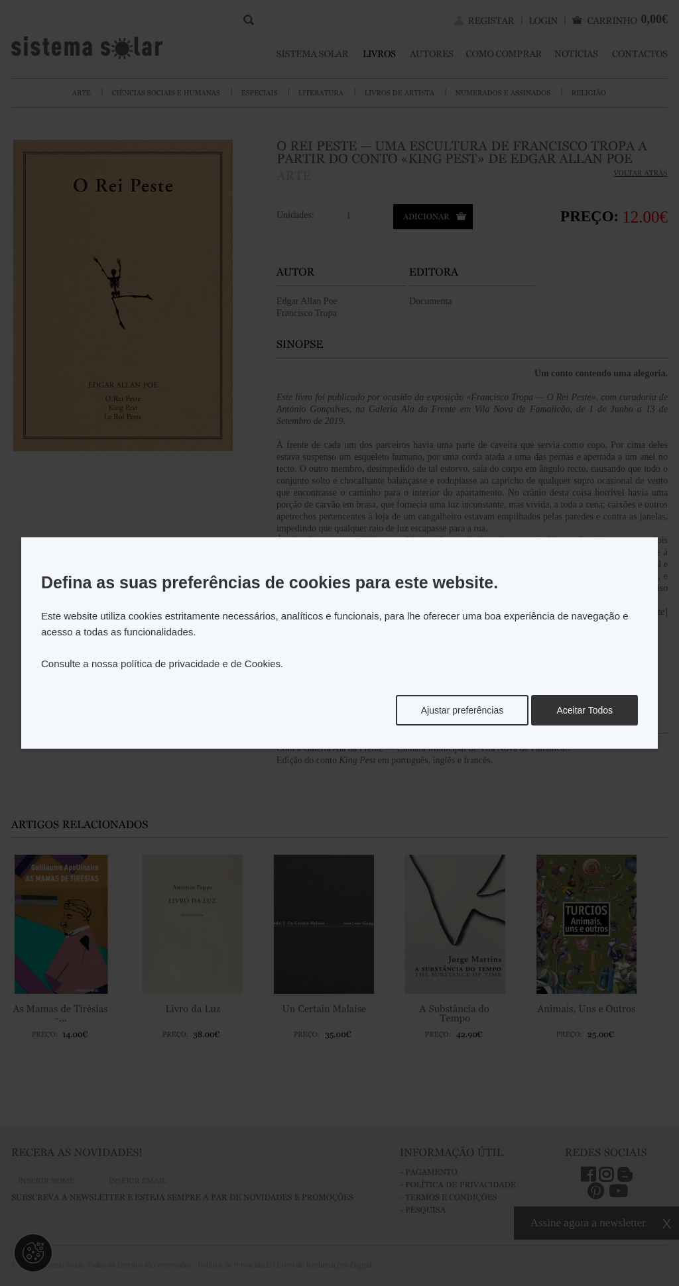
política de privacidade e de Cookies (200, 663)
